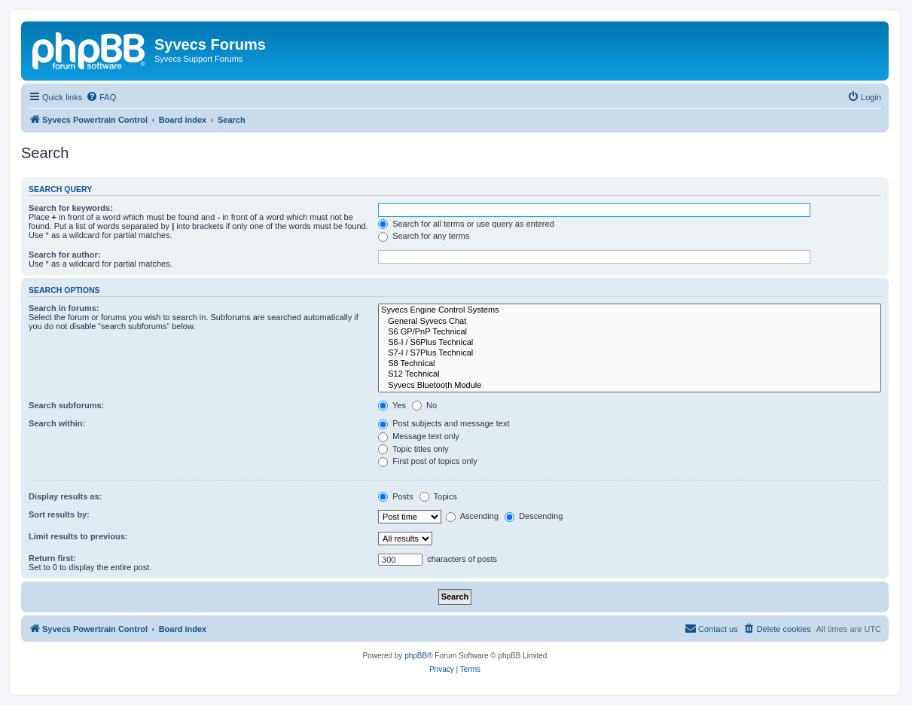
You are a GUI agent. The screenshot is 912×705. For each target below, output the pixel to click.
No (424, 405)
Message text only (418, 436)
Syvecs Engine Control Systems (630, 310)
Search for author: (64, 254)
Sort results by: (59, 514)
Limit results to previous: (78, 536)
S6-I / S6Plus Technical (630, 342)
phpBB (415, 656)
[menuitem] (101, 97)
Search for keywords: (71, 207)
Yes (392, 405)
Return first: (52, 558)
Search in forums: (64, 308)
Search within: (57, 423)
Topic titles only (413, 448)
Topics (438, 496)
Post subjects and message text (443, 423)
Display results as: (65, 496)
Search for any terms (423, 235)
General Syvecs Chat (630, 321)
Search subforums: (66, 405)
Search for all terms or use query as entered (466, 223)
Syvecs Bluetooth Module (630, 385)
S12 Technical (630, 374)
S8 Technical (630, 364)
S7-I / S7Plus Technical (630, 353)
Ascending (472, 515)
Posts (395, 496)
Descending (534, 515)
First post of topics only (427, 460)
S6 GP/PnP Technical (630, 332)
